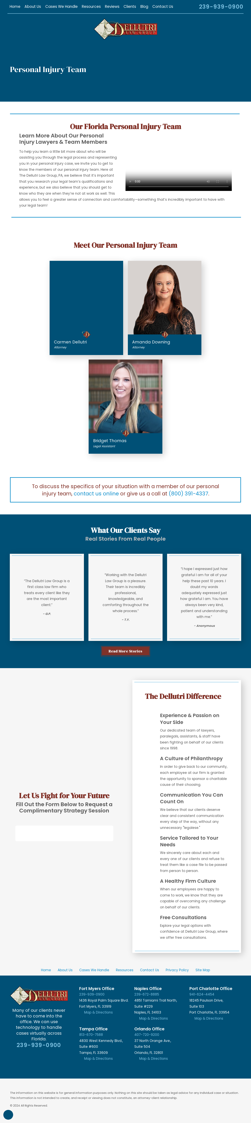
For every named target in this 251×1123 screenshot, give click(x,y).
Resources (124, 970)
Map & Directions (98, 1012)
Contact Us (149, 970)
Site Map (203, 970)
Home (46, 970)
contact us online (96, 493)
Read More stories (125, 651)
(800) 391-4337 (188, 493)
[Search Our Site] (190, 7)
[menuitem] (14, 7)
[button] (8, 1115)
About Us (65, 970)
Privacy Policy (177, 970)
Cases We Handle (94, 970)
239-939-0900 (221, 6)
